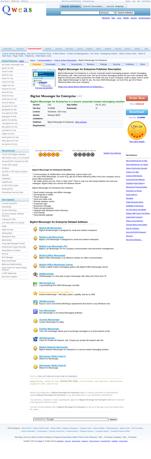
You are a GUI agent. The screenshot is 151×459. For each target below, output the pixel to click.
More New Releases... (134, 240)
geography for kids (9, 110)
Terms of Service (94, 441)
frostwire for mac (36, 381)
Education (70, 49)
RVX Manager (7, 257)
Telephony (29, 56)
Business (20, 49)
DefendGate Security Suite (12, 192)
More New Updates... (10, 277)
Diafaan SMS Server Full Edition (138, 213)
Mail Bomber (7, 240)
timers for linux (8, 96)
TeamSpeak (6, 207)
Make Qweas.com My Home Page (71, 1)
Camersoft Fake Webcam (135, 179)
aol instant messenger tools (13, 65)
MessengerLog (47, 283)
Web (146, 49)
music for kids (7, 72)
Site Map (18, 437)
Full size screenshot (44, 88)
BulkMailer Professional (134, 206)
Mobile (126, 18)
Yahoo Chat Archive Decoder (136, 168)
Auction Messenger (49, 319)
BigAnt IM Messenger (50, 228)
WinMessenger (47, 301)
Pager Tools (18, 56)
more (21, 61)
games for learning (9, 120)
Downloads (50, 64)
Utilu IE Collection (132, 228)
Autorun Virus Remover (134, 221)
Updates (117, 437)
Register (128, 1)
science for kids (8, 82)
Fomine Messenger (49, 329)
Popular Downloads (62, 437)
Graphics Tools (85, 428)
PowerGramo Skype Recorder (14, 247)
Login (134, 1)
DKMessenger (46, 274)
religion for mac (8, 85)
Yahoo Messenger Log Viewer (137, 164)
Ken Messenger (47, 310)
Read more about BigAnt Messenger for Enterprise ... (81, 87)
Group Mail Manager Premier (13, 244)
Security (117, 49)
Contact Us (84, 441)
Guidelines (115, 441)
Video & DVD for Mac (41, 428)
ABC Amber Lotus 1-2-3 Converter (15, 158)
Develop (58, 49)
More (142, 64)
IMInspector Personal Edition (136, 187)
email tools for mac (9, 99)
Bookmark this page (88, 1)
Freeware (108, 437)
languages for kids (9, 116)
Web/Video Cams (43, 56)
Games (134, 18)
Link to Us (68, 441)
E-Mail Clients (59, 53)
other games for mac (10, 141)
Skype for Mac (7, 230)
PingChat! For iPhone (134, 191)
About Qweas (5, 1)
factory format (116, 381)
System (137, 49)
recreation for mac (9, 130)
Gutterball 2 (6, 179)
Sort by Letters (30, 437)
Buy (63, 64)
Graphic (89, 49)
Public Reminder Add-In (134, 202)
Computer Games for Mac (120, 431)
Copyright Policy (105, 441)
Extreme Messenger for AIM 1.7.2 (56, 292)
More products (81, 122)
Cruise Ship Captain (10, 165)
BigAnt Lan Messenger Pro (53, 246)
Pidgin (4, 226)
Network (108, 49)
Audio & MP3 (56, 428)
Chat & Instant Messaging (13, 53)
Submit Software (45, 437)
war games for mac (9, 106)
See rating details (137, 141)
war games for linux (9, 144)
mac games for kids (9, 113)
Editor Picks (78, 437)
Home (98, 49)
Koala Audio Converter (134, 217)
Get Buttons (60, 441)
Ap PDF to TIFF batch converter (14, 172)
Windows (106, 18)
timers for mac (7, 78)
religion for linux (8, 134)
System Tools (125, 428)
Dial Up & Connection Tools (39, 53)
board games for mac (10, 137)
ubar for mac (52, 384)
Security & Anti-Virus (57, 431)
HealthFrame (7, 182)
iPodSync (5, 168)
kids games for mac (9, 127)
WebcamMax (7, 233)
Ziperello (5, 175)
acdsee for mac (52, 381)
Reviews (90, 64)
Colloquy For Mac (9, 219)
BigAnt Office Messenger (52, 255)
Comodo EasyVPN (9, 203)
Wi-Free (5, 254)
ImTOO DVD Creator (10, 185)
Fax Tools (94, 53)
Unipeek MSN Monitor (134, 176)
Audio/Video (7, 49)
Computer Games (102, 431)
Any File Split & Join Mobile (136, 209)
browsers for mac (9, 89)
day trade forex (101, 381)
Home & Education (28, 431)
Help (138, 1)
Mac (113, 18)
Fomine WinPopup (9, 210)
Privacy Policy (123, 441)
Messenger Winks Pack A (52, 356)
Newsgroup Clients (108, 53)
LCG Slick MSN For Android (13, 223)
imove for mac (69, 380)
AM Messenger (47, 338)
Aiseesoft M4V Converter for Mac (15, 161)
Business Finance (86, 431)
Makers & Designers (70, 428)
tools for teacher (8, 103)
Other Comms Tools (128, 53)
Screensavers (144, 18)
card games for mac (10, 123)
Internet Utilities (99, 428)
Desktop (48, 49)
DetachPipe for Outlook (11, 250)
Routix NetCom (131, 194)
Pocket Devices (72, 431)
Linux (119, 18)
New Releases (91, 437)
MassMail (129, 198)
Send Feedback (146, 1)
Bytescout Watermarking (11, 264)
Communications (44, 60)
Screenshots (76, 64)
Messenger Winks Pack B (52, 365)
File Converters (137, 428)
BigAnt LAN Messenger (51, 237)
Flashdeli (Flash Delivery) (135, 183)
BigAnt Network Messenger (53, 347)
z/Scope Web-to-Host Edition (136, 225)
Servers (127, 49)
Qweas (40, 441)
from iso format (86, 381)
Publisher (130, 64)
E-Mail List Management (78, 53)
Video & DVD (26, 428)
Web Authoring (112, 428)
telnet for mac (7, 75)
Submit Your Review (112, 153)
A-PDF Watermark (9, 273)
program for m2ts (37, 384)
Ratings (103, 64)
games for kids (8, 68)
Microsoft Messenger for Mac (136, 161)
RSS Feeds (16, 1)
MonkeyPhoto (7, 189)
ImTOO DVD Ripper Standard (14, 154)
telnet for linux (7, 92)
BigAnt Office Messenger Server (56, 264)
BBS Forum (24, 1)
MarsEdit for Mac (8, 237)
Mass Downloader (9, 261)
